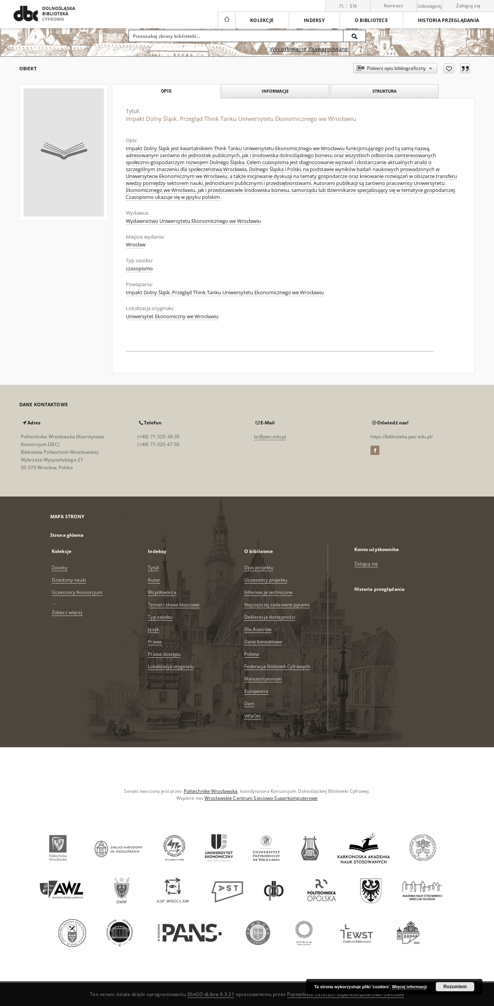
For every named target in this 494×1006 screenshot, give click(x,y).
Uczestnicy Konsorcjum (77, 592)
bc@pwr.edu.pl (270, 436)
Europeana (256, 691)
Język (153, 629)
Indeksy (314, 20)
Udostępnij (430, 6)
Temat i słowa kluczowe (174, 604)
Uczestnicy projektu (265, 580)
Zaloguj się (468, 5)
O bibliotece (371, 20)
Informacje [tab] (275, 91)
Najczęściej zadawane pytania (277, 604)
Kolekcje (262, 20)
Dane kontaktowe (263, 641)
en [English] (353, 5)
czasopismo (139, 268)
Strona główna (67, 535)
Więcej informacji (409, 986)
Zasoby (60, 567)
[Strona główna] (226, 20)
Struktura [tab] (384, 91)
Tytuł (153, 567)
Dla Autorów (257, 629)
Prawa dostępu (164, 654)
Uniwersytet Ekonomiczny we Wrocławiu (172, 316)
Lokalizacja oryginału (171, 666)
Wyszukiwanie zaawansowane (309, 49)
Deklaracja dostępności (270, 617)
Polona (251, 654)
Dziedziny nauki (69, 580)
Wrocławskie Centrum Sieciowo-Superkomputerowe (261, 798)
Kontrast (393, 5)
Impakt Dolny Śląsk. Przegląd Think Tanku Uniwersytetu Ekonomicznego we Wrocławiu (225, 292)
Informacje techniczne (268, 592)
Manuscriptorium (263, 678)
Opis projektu (259, 567)
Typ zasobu (160, 617)
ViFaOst (252, 716)
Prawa (155, 641)
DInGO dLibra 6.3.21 (211, 994)
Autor (154, 580)
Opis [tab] (166, 91)
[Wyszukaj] (354, 36)
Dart (249, 703)
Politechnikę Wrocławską (211, 791)
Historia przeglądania (448, 20)
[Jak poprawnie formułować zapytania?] (361, 49)
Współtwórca (162, 592)
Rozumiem (455, 986)
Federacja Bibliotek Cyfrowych (277, 666)
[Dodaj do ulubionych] (448, 68)
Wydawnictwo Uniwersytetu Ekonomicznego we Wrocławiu (193, 221)
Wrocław (135, 244)
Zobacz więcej (67, 612)
